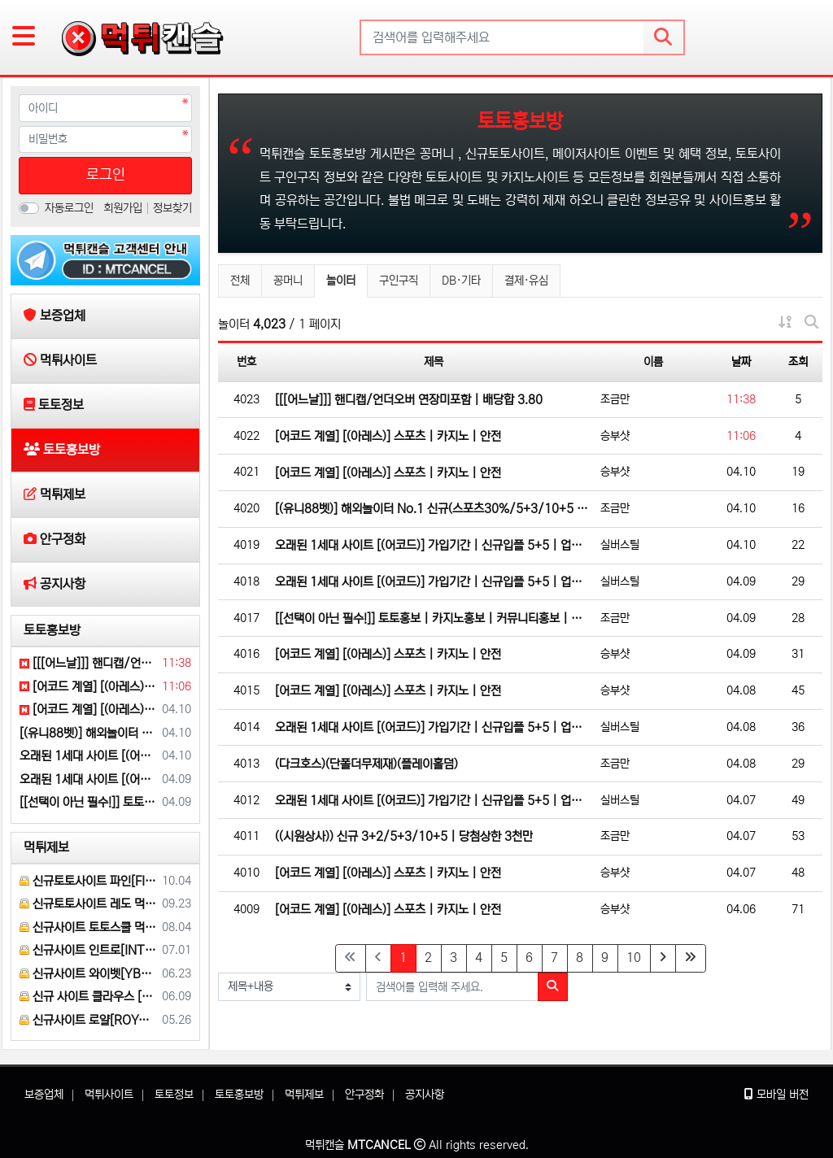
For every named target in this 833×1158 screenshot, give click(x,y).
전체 (240, 280)
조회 (798, 361)
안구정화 (364, 1094)
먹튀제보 (46, 847)
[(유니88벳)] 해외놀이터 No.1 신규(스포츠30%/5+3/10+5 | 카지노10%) (433, 509)
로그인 (105, 175)
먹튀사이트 (109, 1094)
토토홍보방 (52, 630)
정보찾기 (172, 208)
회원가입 (124, 208)
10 (633, 957)
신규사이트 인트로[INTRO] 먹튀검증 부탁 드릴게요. (88, 950)
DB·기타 (461, 280)
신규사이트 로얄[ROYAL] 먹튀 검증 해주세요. (88, 1020)
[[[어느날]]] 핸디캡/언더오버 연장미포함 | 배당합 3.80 (409, 400)
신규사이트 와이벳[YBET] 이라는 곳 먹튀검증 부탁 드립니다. (88, 974)
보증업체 (43, 1094)
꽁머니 (288, 280)
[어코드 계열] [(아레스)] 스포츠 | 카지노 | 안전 (388, 436)
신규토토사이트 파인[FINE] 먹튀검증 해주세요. (88, 881)
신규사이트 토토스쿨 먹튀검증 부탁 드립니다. (88, 927)
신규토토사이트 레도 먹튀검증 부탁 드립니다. (88, 904)
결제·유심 (526, 280)
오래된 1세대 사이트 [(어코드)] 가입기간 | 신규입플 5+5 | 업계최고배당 (433, 545)
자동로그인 (69, 208)
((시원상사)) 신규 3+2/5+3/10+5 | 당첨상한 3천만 (404, 836)
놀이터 (346, 278)
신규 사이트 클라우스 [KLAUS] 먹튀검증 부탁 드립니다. (88, 996)
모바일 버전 (776, 1094)
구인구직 (398, 280)
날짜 (741, 361)
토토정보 (174, 1094)
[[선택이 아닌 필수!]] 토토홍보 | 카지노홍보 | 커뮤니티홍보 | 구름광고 (433, 618)
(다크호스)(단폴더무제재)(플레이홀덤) (366, 764)
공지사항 (424, 1094)
